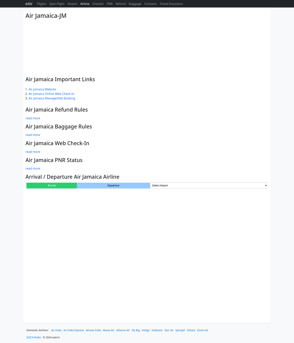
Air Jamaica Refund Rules (57, 109)
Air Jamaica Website (42, 89)
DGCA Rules (33, 337)
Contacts (150, 4)
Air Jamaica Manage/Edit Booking (51, 98)
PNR (110, 4)
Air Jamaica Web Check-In (57, 143)
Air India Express (73, 330)
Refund (121, 4)
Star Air (168, 330)
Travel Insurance (171, 4)
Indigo (146, 330)
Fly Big (136, 330)
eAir (29, 3)
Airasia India (93, 330)
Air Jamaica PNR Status (54, 160)
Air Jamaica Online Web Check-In (51, 94)
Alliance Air (123, 330)
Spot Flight (56, 4)
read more (33, 118)
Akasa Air (108, 330)
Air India (56, 330)
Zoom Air (202, 330)
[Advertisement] (138, 47)
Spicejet (180, 330)
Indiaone (157, 330)
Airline (84, 4)
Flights (41, 4)
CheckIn (98, 4)
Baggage (135, 4)
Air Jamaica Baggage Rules (59, 126)
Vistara (191, 330)
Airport (72, 4)
